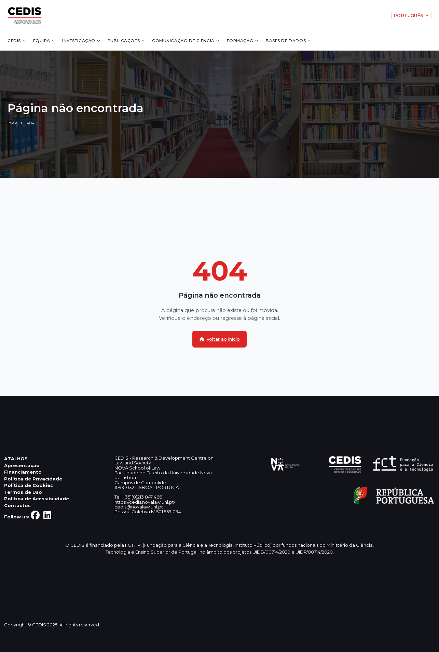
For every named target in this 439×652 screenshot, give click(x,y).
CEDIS (17, 40)
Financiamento (23, 472)
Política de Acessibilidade (36, 498)
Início (12, 123)
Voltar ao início (219, 339)
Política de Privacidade (33, 478)
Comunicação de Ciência (186, 40)
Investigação (81, 40)
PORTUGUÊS (411, 15)
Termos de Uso (23, 492)
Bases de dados (288, 40)
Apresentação (22, 465)
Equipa (44, 40)
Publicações (127, 40)
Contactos (17, 505)
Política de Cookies (28, 485)
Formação (243, 40)
